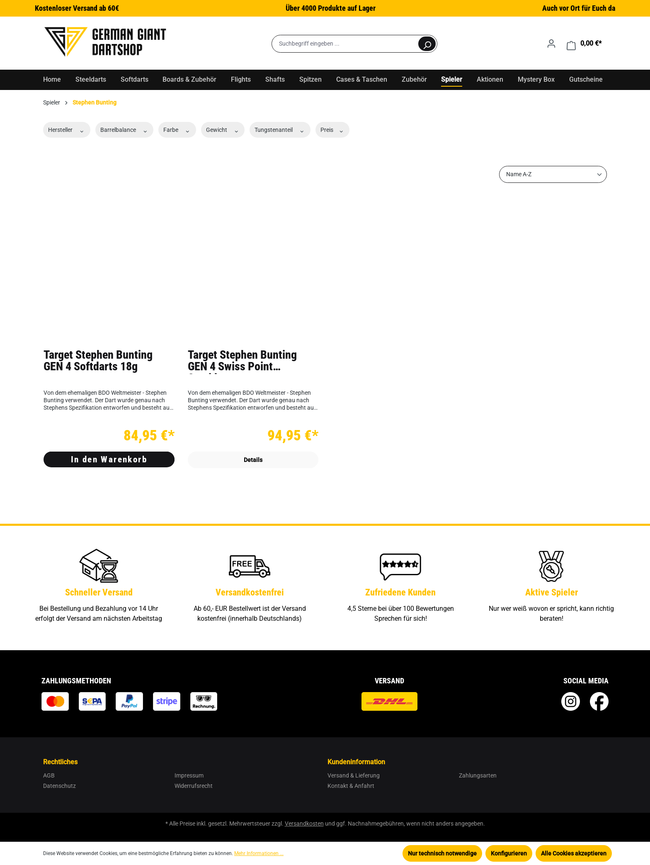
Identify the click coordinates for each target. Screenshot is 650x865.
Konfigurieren (509, 853)
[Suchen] (427, 43)
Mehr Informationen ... (259, 853)
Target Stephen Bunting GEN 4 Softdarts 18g (98, 361)
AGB (49, 775)
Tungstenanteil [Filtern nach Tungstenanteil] (280, 129)
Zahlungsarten (478, 775)
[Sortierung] (553, 174)
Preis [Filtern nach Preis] (332, 129)
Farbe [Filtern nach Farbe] (177, 129)
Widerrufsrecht (194, 785)
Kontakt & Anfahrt (350, 785)
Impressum (189, 775)
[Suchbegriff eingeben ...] (344, 43)
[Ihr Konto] (551, 43)
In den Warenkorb (109, 459)
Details (253, 460)
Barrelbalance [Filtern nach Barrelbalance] (124, 129)
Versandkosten (304, 823)
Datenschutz (59, 785)
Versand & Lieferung (353, 775)
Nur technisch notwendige (442, 853)
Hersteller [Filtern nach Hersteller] (66, 129)
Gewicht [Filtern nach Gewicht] (223, 129)
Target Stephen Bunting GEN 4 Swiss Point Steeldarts (242, 361)
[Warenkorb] (584, 43)
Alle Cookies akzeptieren (573, 853)
